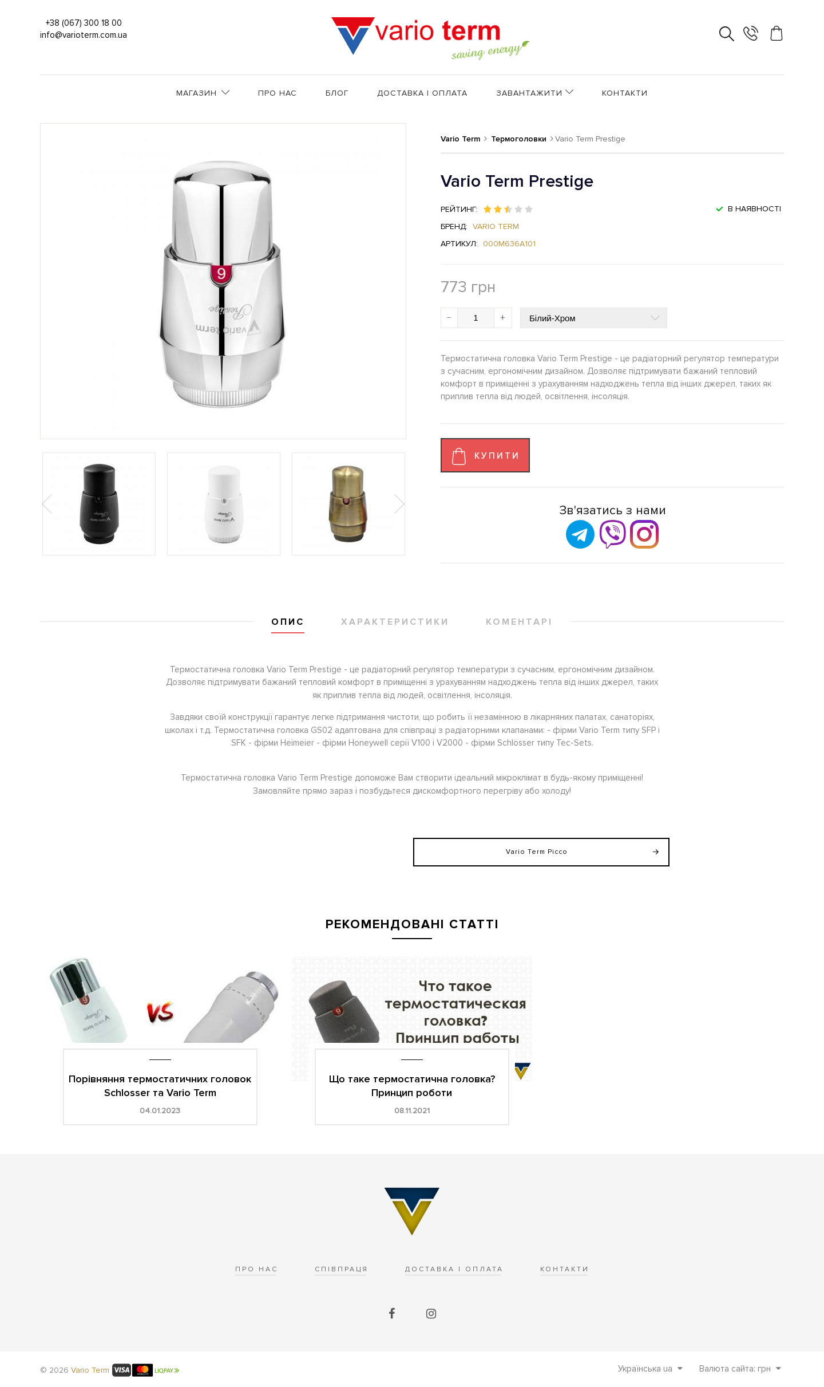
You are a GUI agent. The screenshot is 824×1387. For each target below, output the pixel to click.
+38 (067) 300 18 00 (84, 23)
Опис (287, 622)
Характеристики (395, 622)
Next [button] (398, 503)
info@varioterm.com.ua (83, 35)
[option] (99, 503)
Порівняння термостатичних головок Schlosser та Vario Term (160, 1086)
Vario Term (496, 226)
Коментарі (519, 622)
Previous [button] (48, 503)
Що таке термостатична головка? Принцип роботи (412, 1086)
